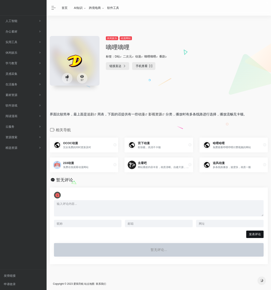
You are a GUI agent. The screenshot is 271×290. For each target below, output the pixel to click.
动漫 (138, 56)
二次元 (127, 56)
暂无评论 (64, 180)
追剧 (90, 114)
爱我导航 (78, 283)
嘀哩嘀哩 (150, 56)
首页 (65, 8)
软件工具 (113, 8)
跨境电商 (95, 8)
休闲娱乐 (112, 38)
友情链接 (10, 275)
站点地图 (89, 283)
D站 (117, 56)
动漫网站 (126, 38)
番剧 (162, 56)
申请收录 (10, 284)
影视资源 (155, 114)
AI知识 (78, 8)
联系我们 (101, 283)
